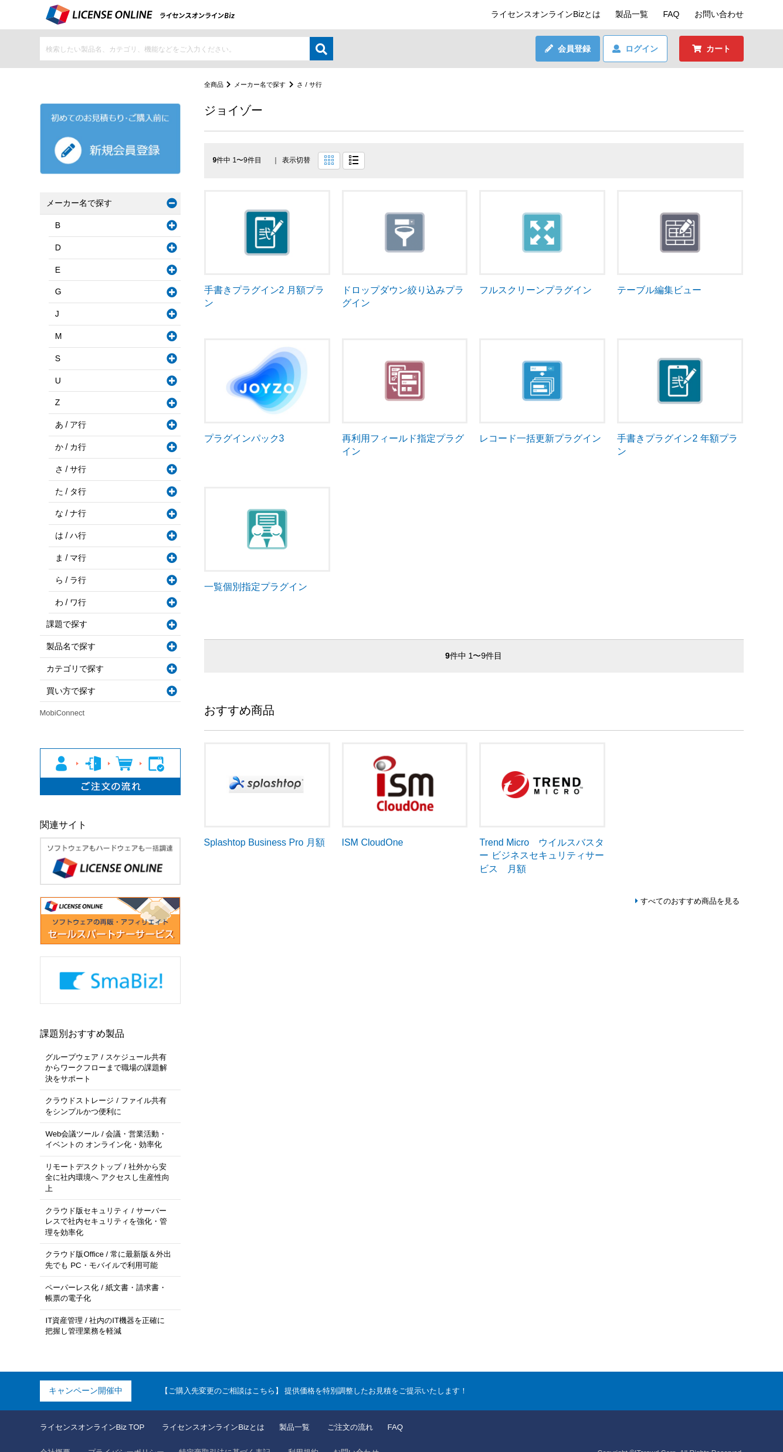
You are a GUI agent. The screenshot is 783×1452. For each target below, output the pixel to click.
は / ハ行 (73, 535)
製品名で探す (73, 646)
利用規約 (319, 1434)
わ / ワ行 (73, 602)
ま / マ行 (73, 557)
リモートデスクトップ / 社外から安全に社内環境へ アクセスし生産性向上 (109, 1168)
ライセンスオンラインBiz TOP (96, 1408)
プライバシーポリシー (131, 1434)
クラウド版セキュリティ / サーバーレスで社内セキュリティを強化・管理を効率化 (109, 1206)
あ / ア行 (73, 424)
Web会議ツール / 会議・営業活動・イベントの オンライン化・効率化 (109, 1136)
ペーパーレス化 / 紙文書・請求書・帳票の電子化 (109, 1275)
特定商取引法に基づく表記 (236, 1434)
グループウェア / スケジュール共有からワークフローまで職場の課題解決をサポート (109, 1067)
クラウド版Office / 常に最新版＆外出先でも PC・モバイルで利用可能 (107, 1243)
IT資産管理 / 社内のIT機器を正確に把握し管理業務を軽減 (108, 1307)
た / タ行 (73, 491)
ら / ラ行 (73, 580)
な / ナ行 (73, 513)
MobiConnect (62, 712)
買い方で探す (73, 691)
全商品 (214, 84)
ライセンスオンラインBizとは (546, 14)
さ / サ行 (316, 84)
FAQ (671, 14)
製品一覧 (631, 14)
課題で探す (69, 624)
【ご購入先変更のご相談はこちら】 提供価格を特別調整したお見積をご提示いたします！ (326, 1371)
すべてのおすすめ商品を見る (686, 901)
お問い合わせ (719, 14)
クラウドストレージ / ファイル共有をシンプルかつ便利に (109, 1104)
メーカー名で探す (264, 84)
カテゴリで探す (77, 668)
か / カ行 (73, 447)
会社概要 (56, 1434)
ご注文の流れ (369, 1408)
